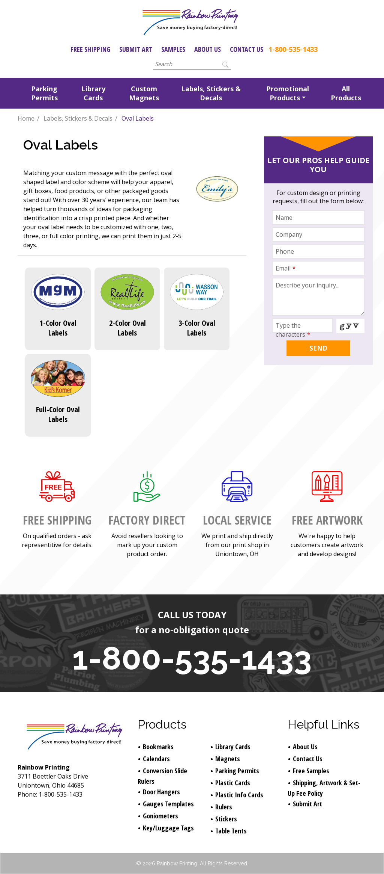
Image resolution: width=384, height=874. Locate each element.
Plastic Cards (232, 782)
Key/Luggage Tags (168, 827)
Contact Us (246, 49)
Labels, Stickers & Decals (211, 93)
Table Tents (231, 830)
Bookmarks (158, 746)
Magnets (227, 758)
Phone (285, 251)
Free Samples (311, 770)
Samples (173, 49)
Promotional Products (287, 93)
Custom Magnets (144, 93)
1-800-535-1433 (293, 49)
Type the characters (293, 330)
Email (286, 268)
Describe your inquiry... (307, 285)
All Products (346, 93)
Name (284, 217)
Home (26, 118)
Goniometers (160, 815)
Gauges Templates (168, 803)
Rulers (223, 806)
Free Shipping (90, 49)
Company (289, 234)
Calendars (156, 758)
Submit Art (135, 49)
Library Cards (93, 93)
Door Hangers (161, 791)
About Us (207, 49)
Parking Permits (44, 93)
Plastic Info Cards (239, 794)
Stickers (226, 818)
